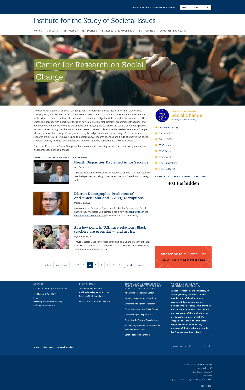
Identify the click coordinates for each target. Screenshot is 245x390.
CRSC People (165, 151)
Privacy (207, 375)
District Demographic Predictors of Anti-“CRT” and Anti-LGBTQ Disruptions (109, 195)
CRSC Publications (168, 162)
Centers (52, 30)
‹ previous (62, 265)
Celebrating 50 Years (173, 30)
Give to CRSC (165, 139)
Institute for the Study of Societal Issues (94, 20)
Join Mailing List (65, 347)
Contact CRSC (165, 133)
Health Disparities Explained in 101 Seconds (111, 162)
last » (142, 265)
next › (131, 265)
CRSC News (164, 145)
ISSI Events (89, 30)
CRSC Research (166, 168)
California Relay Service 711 (94, 292)
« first (49, 265)
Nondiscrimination (202, 371)
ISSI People (70, 30)
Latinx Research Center (137, 334)
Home (37, 30)
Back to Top (206, 385)
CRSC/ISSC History (168, 127)
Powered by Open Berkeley (198, 364)
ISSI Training (146, 30)
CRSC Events (165, 156)
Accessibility (205, 368)
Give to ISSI (48, 347)
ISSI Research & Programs (117, 30)
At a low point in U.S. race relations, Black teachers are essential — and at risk (110, 229)
